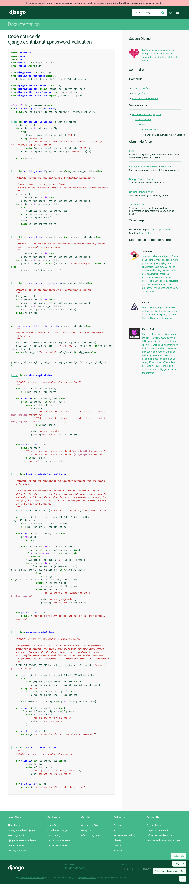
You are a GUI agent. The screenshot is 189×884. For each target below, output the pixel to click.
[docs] (15, 122)
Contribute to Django (57, 830)
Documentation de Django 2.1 (146, 114)
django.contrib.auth (151, 129)
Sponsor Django (154, 825)
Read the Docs (146, 233)
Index (132, 166)
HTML (156, 229)
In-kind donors (75, 868)
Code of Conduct (16, 845)
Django (17, 13)
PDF (162, 229)
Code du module (143, 119)
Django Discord (88, 830)
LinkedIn (118, 845)
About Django (14, 825)
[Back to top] (182, 878)
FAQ (131, 151)
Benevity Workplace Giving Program (164, 840)
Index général (138, 93)
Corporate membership (158, 830)
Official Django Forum (141, 192)
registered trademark (87, 877)
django (142, 124)
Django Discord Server (141, 179)
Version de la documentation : (169, 871)
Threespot (129, 868)
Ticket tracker (136, 204)
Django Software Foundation (22, 840)
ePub (168, 229)
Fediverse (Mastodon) (124, 835)
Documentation (24, 24)
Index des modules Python (145, 98)
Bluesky (117, 840)
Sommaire (166, 166)
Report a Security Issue (58, 840)
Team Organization (17, 835)
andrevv (150, 868)
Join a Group (53, 825)
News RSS (119, 850)
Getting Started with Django (21, 830)
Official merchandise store (159, 835)
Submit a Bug (53, 835)
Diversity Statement (17, 850)
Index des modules (146, 166)
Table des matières (141, 88)
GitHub (117, 825)
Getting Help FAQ (89, 825)
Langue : (179, 864)
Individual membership (58, 845)
